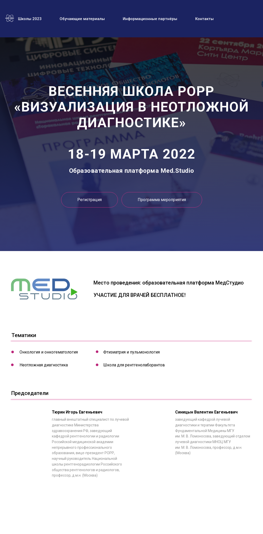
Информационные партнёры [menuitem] (150, 18)
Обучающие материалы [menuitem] (82, 18)
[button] (161, 200)
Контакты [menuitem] (204, 18)
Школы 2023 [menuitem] (30, 18)
